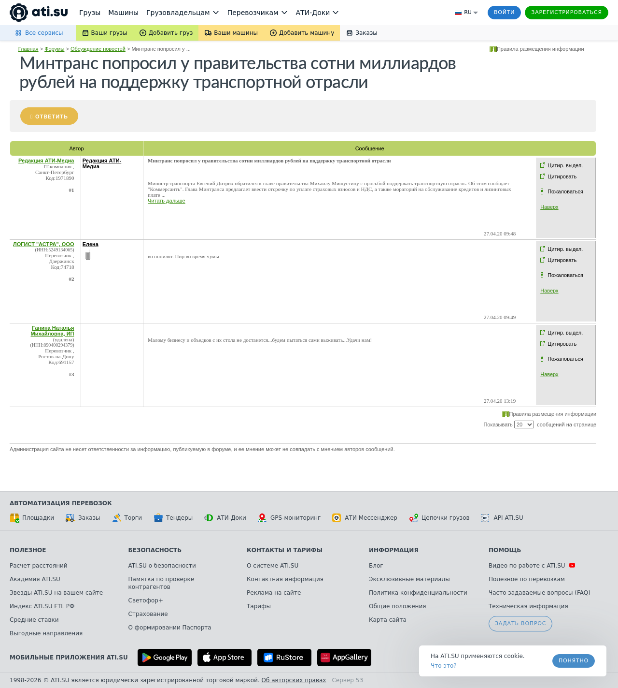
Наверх (549, 207)
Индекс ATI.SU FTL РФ (42, 606)
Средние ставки (34, 619)
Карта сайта (388, 619)
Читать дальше (166, 201)
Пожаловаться (565, 191)
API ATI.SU (502, 518)
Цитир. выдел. (565, 165)
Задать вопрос (520, 623)
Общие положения (397, 606)
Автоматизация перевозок (61, 503)
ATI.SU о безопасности (162, 565)
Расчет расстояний (39, 565)
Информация (394, 550)
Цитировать (562, 176)
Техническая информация (528, 606)
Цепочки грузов (439, 518)
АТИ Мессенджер (364, 517)
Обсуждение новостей (98, 49)
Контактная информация (285, 579)
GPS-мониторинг (289, 517)
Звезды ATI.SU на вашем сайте (56, 592)
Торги (127, 518)
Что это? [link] (444, 665)
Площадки (32, 518)
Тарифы (259, 606)
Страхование (148, 614)
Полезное (28, 550)
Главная (28, 49)
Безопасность (155, 550)
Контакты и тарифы (285, 550)
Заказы (83, 518)
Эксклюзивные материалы (409, 579)
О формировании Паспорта (169, 627)
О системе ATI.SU (272, 565)
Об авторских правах (294, 680)
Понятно (574, 661)
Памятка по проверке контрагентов (161, 583)
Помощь (505, 550)
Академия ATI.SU (35, 579)
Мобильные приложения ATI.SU (69, 657)
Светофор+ (145, 600)
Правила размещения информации (540, 49)
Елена (90, 244)
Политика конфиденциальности (418, 592)
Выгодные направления (46, 633)
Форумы (54, 49)
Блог (376, 565)
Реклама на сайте (274, 592)
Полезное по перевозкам (527, 579)
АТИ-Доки (225, 517)
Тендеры (173, 518)
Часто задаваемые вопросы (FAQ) (539, 592)
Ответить (51, 116)
